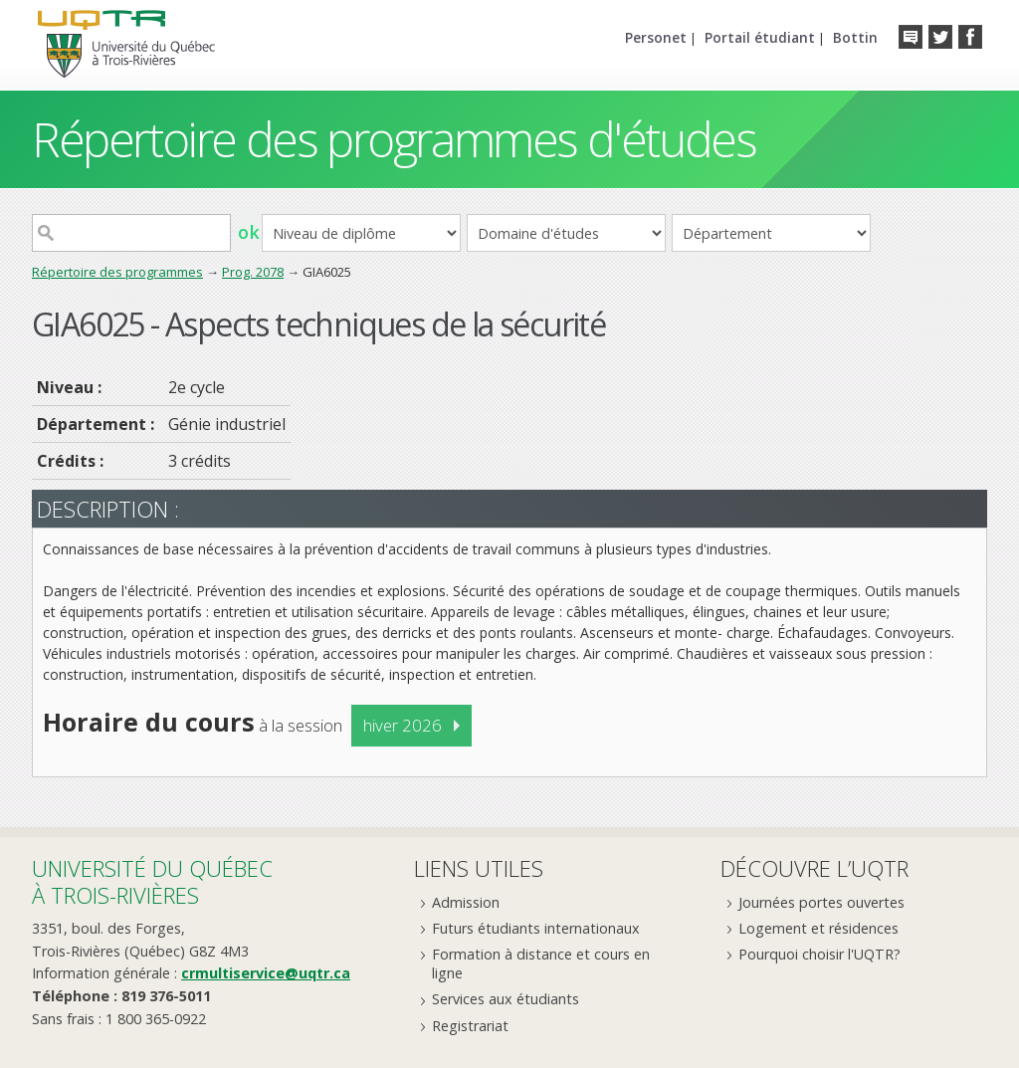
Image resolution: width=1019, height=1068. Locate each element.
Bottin (855, 37)
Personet (656, 37)
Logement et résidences (818, 928)
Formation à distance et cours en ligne (541, 963)
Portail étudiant (760, 37)
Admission (466, 902)
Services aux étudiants (505, 998)
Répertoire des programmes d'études (393, 139)
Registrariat (470, 1025)
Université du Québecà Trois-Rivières (152, 881)
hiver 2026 (402, 725)
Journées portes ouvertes (821, 902)
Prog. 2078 (253, 272)
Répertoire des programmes (117, 272)
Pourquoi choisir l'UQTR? (819, 954)
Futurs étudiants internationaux (536, 928)
